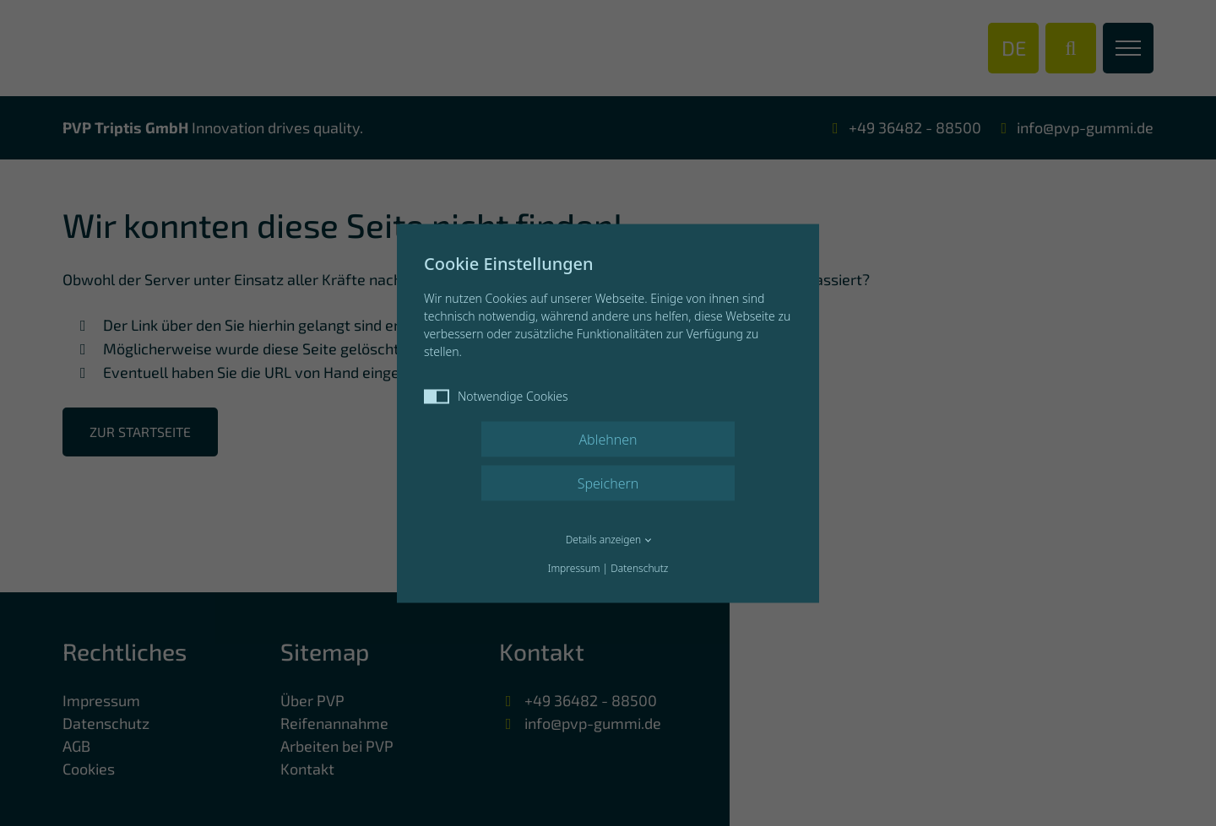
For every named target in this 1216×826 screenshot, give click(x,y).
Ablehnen (607, 438)
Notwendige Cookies (496, 395)
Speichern (608, 482)
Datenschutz (639, 567)
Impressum (574, 567)
